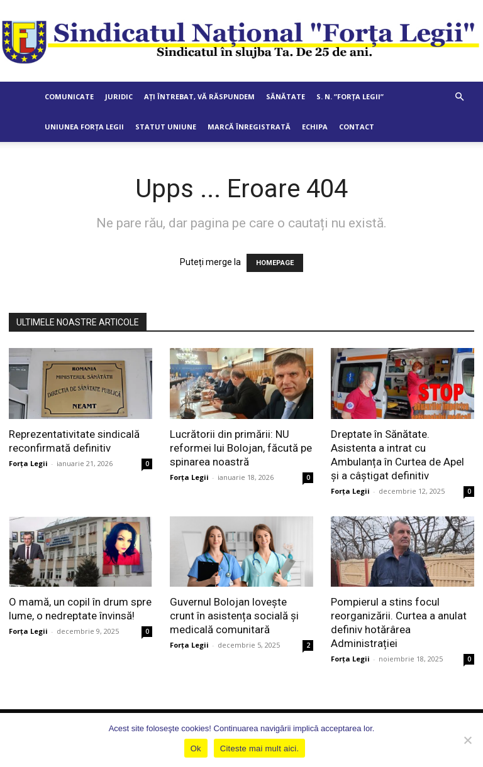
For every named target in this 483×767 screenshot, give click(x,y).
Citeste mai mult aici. (259, 748)
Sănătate (285, 96)
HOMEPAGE (275, 263)
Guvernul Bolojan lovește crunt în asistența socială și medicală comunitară (234, 616)
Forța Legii (28, 463)
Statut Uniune (165, 126)
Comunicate (69, 96)
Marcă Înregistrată (249, 126)
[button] (459, 97)
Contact (356, 126)
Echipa (315, 126)
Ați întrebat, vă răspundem (199, 96)
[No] (467, 740)
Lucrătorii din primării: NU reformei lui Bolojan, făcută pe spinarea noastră (241, 448)
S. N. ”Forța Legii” (350, 96)
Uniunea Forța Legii (84, 126)
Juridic (119, 96)
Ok (196, 748)
